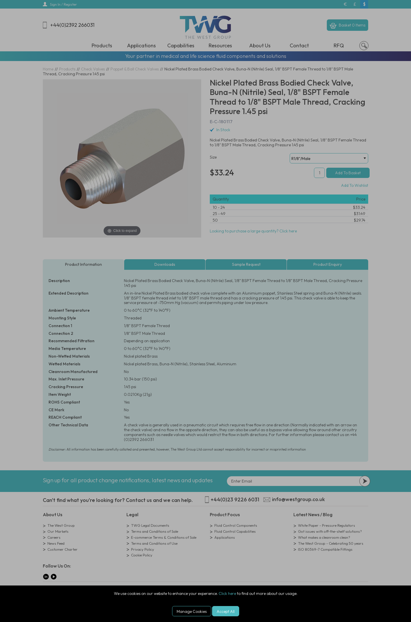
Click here (227, 593)
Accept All (226, 611)
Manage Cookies (192, 611)
